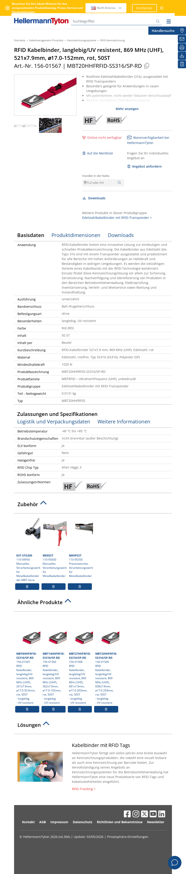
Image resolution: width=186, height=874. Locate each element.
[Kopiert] (146, 66)
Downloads (93, 198)
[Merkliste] (182, 64)
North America (106, 8)
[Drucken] (182, 47)
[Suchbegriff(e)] (116, 21)
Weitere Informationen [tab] (124, 421)
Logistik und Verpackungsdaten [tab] (53, 421)
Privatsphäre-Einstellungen (127, 837)
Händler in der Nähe (95, 176)
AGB (42, 822)
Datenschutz (82, 822)
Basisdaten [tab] (30, 235)
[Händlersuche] (182, 31)
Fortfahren (144, 8)
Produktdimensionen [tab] (75, 235)
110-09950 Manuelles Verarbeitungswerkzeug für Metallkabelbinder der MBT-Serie (27, 549)
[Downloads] (182, 56)
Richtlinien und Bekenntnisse (119, 822)
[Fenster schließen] (161, 8)
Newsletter (155, 822)
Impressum (59, 822)
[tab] (93, 505)
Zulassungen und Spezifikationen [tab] (57, 413)
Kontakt (28, 822)
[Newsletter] (182, 39)
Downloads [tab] (121, 235)
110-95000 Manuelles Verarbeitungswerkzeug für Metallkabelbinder (54, 547)
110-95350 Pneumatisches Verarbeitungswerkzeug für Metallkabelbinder (80, 547)
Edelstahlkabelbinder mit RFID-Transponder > (117, 217)
